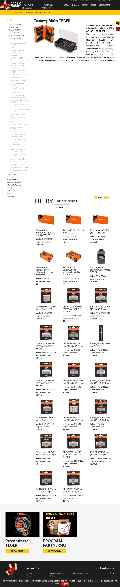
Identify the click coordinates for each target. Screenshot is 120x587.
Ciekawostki (105, 5)
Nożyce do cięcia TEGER (19, 124)
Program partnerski (57, 573)
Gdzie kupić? (11, 196)
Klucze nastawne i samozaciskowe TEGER (19, 96)
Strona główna (18, 12)
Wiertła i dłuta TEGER (18, 162)
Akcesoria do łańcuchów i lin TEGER (19, 101)
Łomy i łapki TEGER (17, 114)
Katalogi (53, 576)
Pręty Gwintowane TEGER (17, 84)
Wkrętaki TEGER (16, 165)
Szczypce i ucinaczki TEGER (17, 155)
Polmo (75, 5)
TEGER (93, 5)
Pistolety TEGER (16, 58)
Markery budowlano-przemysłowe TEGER (18, 118)
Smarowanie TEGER (17, 147)
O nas (29, 573)
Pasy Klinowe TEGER (16, 36)
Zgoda (65, 584)
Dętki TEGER (13, 27)
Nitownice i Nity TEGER (19, 61)
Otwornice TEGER (17, 55)
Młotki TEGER (15, 122)
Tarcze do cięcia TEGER (19, 159)
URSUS (66, 5)
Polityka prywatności (80, 573)
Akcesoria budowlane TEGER (18, 44)
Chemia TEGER (14, 30)
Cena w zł (61, 207)
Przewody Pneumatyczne (15, 143)
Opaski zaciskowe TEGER (16, 128)
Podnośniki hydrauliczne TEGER (19, 71)
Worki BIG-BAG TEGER (19, 167)
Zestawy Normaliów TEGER (17, 51)
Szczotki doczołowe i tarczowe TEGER (18, 150)
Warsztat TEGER (32, 12)
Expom (85, 5)
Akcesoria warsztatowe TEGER (19, 106)
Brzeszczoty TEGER (17, 80)
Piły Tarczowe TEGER (18, 139)
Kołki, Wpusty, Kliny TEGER (17, 89)
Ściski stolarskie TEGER (19, 75)
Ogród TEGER (14, 33)
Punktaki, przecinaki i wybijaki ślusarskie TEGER (18, 65)
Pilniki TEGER (15, 93)
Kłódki (12, 48)
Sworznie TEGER (15, 24)
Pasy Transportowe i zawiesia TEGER (18, 135)
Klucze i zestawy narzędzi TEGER (19, 110)
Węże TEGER (14, 175)
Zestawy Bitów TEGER (44, 12)
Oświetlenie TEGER (17, 132)
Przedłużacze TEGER (18, 78)
